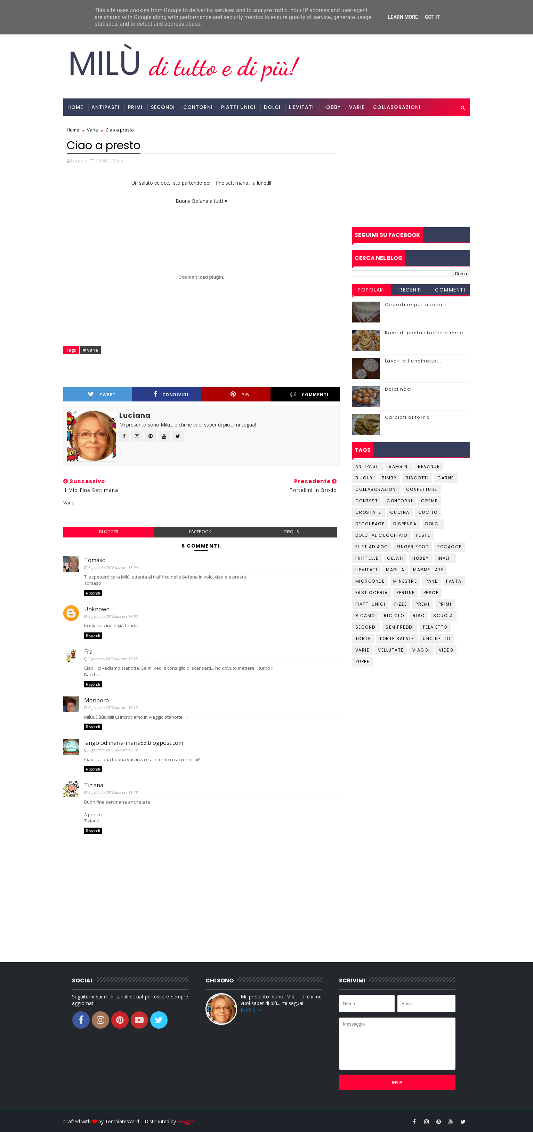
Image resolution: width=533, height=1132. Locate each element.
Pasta (454, 581)
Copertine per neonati (415, 304)
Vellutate (391, 650)
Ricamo (365, 616)
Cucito (428, 512)
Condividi (170, 394)
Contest (366, 501)
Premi (422, 604)
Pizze (400, 604)
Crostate (368, 512)
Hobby (331, 107)
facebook (200, 532)
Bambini (399, 466)
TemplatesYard (122, 1121)
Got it (432, 17)
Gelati (395, 558)
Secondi (163, 107)
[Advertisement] (411, 171)
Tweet (102, 394)
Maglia (395, 570)
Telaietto (434, 627)
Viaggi (421, 650)
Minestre (405, 581)
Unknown (97, 609)
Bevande (429, 466)
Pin (240, 394)
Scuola (443, 616)
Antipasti (105, 107)
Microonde (370, 581)
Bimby (389, 478)
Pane (431, 581)
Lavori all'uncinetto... (413, 361)
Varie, (118, 161)
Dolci (272, 107)
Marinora (96, 700)
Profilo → (251, 1010)
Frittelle (367, 558)
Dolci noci (398, 389)
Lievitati (301, 107)
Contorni (198, 107)
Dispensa (405, 524)
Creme (429, 501)
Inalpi (445, 558)
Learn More (403, 17)
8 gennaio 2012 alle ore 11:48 (113, 792)
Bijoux (364, 478)
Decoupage (370, 524)
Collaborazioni (397, 107)
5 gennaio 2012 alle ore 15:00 (113, 567)
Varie (357, 107)
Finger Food (413, 547)
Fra (88, 651)
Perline (405, 593)
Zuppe (362, 661)
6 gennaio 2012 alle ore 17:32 (113, 749)
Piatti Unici (238, 107)
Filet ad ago (371, 547)
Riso (419, 616)
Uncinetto (437, 638)
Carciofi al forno (407, 417)
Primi (135, 107)
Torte (363, 638)
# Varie (90, 350)
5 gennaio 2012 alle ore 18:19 (113, 707)
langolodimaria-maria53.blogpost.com (133, 743)
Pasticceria (371, 593)
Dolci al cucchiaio (381, 535)
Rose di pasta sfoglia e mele (424, 332)
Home (75, 107)
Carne (445, 478)
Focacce (449, 547)
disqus (291, 532)
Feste (423, 535)
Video (446, 650)
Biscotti (417, 478)
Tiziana (93, 785)
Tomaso (95, 560)
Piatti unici (370, 604)
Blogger (186, 1121)
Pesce (431, 593)
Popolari (371, 289)
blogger (108, 532)
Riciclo (394, 616)
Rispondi (93, 593)
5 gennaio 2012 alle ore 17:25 (113, 658)
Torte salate (396, 638)
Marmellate (428, 570)
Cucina (400, 512)
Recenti (410, 289)
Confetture (421, 489)
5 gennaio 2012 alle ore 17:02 (113, 616)
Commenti (309, 394)
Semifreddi (400, 627)
